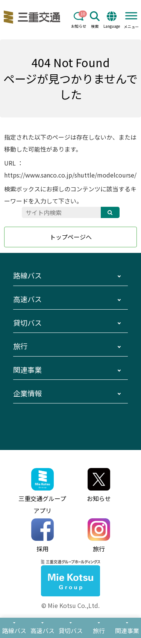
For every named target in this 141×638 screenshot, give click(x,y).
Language (111, 20)
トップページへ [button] (71, 236)
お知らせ (78, 20)
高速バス (27, 299)
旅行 (20, 346)
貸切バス (27, 322)
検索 (95, 20)
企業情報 (27, 393)
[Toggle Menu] (131, 15)
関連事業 (27, 369)
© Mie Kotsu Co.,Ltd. (70, 605)
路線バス (27, 275)
